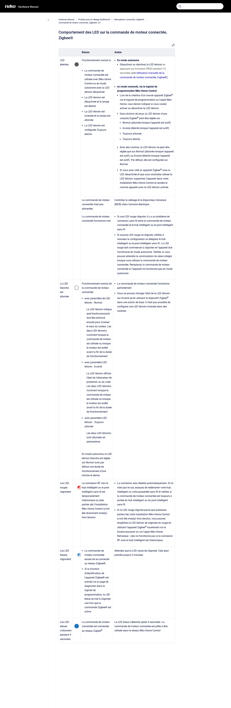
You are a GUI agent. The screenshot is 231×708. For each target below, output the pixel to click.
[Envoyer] (179, 6)
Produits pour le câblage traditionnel (94, 19)
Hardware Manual (28, 6)
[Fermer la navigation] (48, 20)
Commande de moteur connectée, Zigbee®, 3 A (80, 22)
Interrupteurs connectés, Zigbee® (129, 19)
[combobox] (200, 6)
